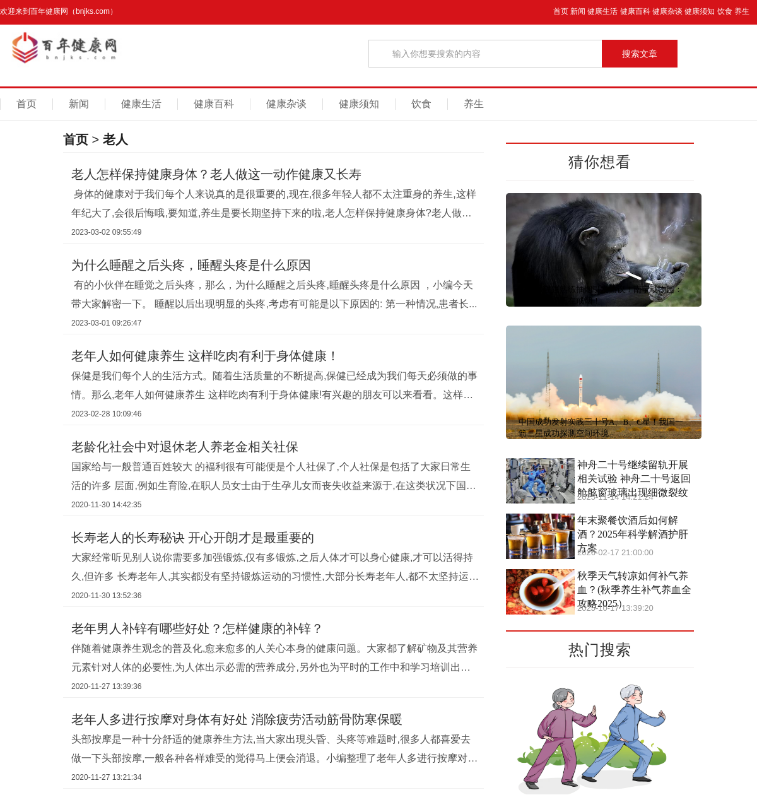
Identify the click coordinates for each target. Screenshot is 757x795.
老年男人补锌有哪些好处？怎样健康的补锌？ (197, 628)
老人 (115, 139)
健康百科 (635, 11)
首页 (560, 11)
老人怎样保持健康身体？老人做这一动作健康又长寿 (216, 174)
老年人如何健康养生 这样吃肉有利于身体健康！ (205, 356)
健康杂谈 (667, 11)
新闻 (577, 11)
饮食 (724, 11)
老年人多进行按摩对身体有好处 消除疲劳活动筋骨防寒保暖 (236, 719)
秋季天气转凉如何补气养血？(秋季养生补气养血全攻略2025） (634, 589)
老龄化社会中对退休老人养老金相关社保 (184, 447)
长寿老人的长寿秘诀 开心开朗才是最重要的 (192, 538)
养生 (741, 11)
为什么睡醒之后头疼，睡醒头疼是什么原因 (191, 265)
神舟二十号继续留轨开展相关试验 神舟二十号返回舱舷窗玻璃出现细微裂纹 (634, 478)
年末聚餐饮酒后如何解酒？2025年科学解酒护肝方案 (632, 534)
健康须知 (699, 11)
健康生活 (602, 11)
